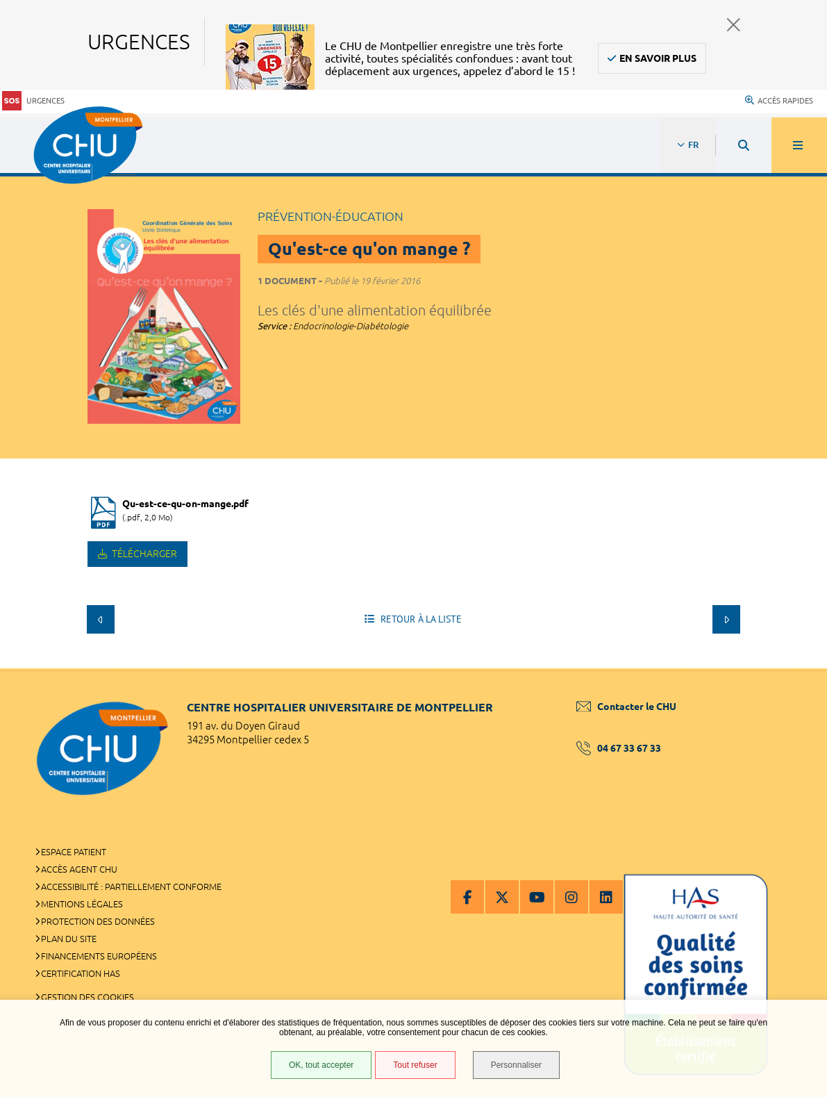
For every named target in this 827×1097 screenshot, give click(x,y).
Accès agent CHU (79, 869)
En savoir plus (657, 58)
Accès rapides (779, 101)
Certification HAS (80, 973)
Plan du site (69, 938)
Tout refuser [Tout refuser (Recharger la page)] (415, 1065)
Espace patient (73, 852)
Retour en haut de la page (792, 668)
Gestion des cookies (87, 997)
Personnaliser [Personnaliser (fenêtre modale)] (516, 1065)
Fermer (733, 24)
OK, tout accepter (321, 1065)
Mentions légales (82, 904)
